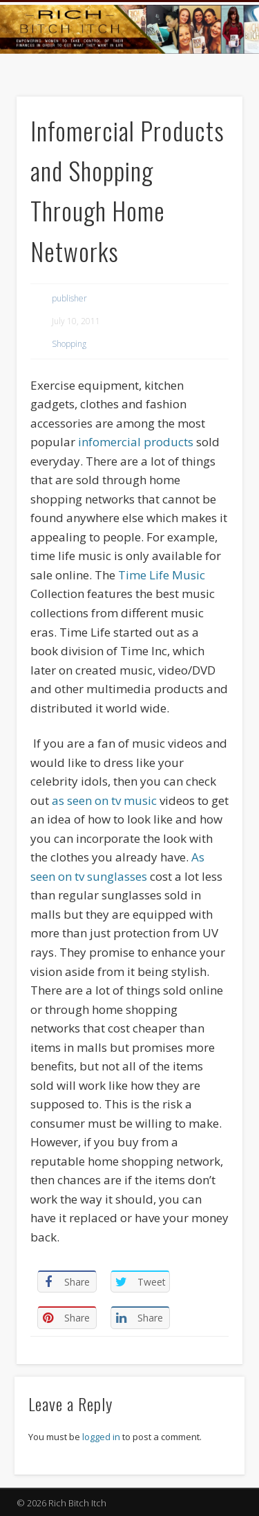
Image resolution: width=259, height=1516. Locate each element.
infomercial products (135, 442)
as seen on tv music (104, 800)
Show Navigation (209, 123)
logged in (101, 1436)
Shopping (69, 344)
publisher (69, 298)
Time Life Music (161, 575)
